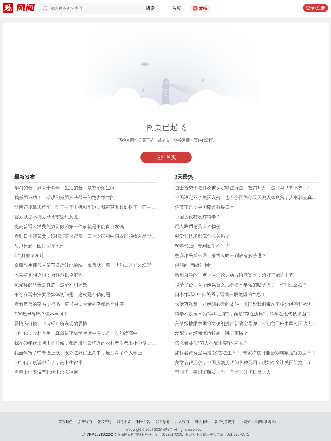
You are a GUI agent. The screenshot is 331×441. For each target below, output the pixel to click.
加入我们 (182, 422)
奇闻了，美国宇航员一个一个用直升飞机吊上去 (223, 372)
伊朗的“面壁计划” (193, 265)
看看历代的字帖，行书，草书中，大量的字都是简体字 (69, 304)
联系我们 (65, 422)
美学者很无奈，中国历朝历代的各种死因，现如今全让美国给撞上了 (243, 362)
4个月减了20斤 (29, 255)
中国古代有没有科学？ (198, 216)
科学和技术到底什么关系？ (202, 236)
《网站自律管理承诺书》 (259, 422)
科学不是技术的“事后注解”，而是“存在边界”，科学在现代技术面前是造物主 (252, 313)
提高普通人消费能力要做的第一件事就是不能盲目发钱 (69, 226)
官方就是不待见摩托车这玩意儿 (46, 216)
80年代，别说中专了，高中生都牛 (48, 362)
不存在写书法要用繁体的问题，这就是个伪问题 (62, 294)
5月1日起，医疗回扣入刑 (39, 245)
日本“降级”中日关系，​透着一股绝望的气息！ (220, 294)
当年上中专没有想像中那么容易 (46, 372)
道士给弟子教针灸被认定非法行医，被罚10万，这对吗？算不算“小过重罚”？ (252, 187)
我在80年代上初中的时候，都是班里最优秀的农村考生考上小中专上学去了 (89, 343)
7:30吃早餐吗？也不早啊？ (41, 313)
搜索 (150, 8)
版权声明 (104, 422)
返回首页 (166, 157)
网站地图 (201, 422)
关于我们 (85, 422)
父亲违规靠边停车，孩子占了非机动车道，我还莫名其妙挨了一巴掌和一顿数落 (94, 207)
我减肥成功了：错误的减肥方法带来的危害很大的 (64, 197)
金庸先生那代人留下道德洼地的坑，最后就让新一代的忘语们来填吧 (82, 265)
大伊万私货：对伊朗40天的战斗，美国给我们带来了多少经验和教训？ (245, 304)
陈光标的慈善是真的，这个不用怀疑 (50, 284)
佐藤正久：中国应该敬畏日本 (204, 207)
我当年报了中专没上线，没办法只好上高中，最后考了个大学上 (78, 352)
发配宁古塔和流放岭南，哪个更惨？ (211, 333)
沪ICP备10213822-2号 (99, 434)
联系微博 (162, 422)
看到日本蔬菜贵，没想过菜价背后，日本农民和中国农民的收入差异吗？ (87, 236)
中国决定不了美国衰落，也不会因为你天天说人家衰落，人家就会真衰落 (248, 197)
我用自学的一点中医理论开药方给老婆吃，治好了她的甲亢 (234, 275)
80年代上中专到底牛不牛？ (202, 245)
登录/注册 (315, 7)
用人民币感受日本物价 (198, 226)
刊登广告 (143, 422)
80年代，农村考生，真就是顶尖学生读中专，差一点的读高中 (76, 333)
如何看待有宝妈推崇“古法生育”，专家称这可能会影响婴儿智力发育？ (245, 352)
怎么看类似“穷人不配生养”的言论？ (211, 343)
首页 (176, 8)
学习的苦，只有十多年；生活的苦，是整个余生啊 (64, 187)
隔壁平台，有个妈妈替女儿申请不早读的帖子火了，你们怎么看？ (241, 284)
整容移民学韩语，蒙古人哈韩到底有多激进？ (220, 255)
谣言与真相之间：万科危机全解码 (48, 275)
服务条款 (124, 422)
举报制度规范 (224, 422)
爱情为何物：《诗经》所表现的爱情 (50, 323)
